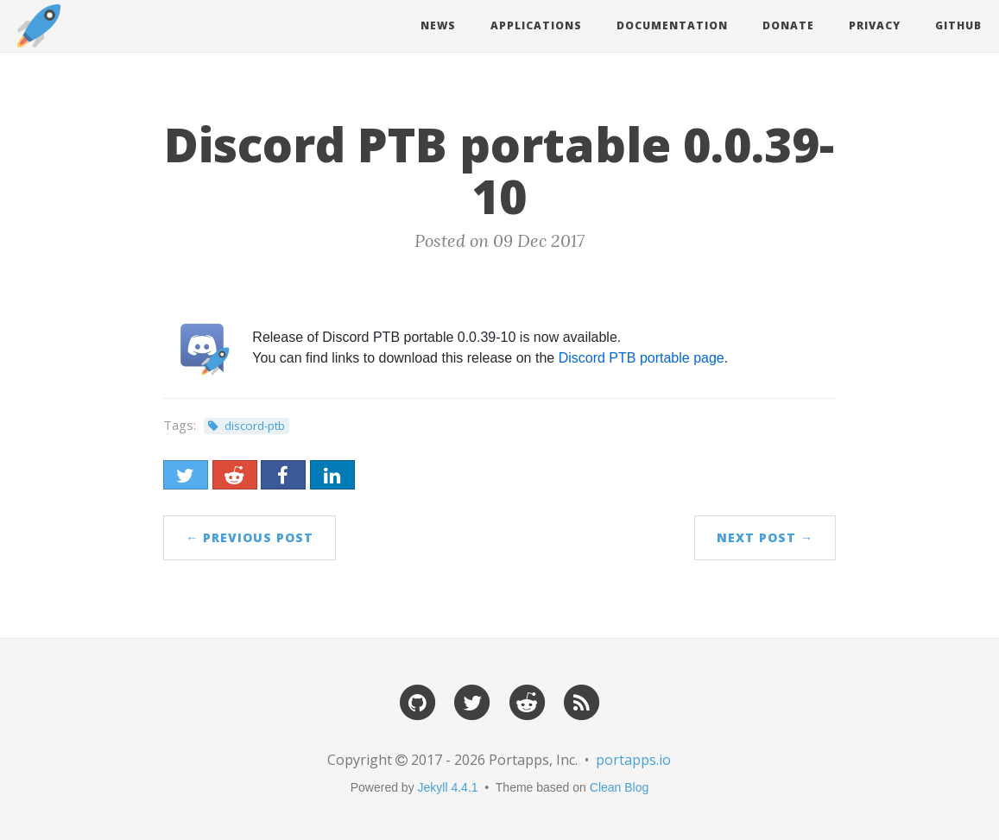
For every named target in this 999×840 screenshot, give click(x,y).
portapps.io (633, 759)
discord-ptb (254, 425)
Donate (788, 25)
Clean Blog (619, 787)
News (438, 25)
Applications (536, 25)
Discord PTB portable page (641, 358)
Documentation (672, 25)
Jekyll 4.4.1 (448, 787)
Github (958, 25)
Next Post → (765, 537)
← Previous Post (249, 537)
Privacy (875, 25)
